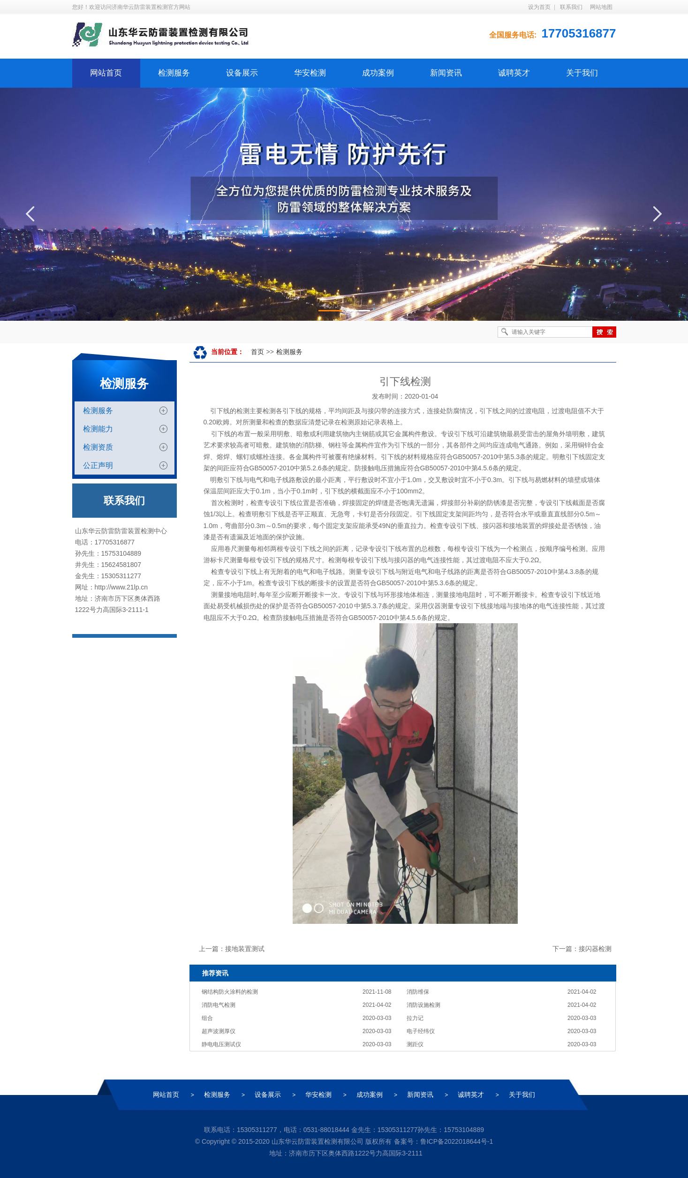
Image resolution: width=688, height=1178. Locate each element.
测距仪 (415, 1044)
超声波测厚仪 (218, 1031)
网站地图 (601, 7)
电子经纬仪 (421, 1031)
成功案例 (378, 72)
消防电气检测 (218, 1005)
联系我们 (571, 7)
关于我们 (582, 72)
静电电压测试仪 (221, 1044)
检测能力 (98, 429)
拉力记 (415, 1018)
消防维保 (418, 992)
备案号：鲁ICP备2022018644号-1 (443, 1141)
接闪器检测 (595, 948)
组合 (207, 1018)
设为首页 (539, 7)
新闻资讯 (446, 72)
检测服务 (174, 72)
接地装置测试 (245, 948)
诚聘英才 (514, 72)
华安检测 (310, 72)
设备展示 (242, 72)
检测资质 (98, 447)
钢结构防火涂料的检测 (230, 992)
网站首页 (106, 72)
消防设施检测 (423, 1005)
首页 (257, 351)
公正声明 (98, 465)
